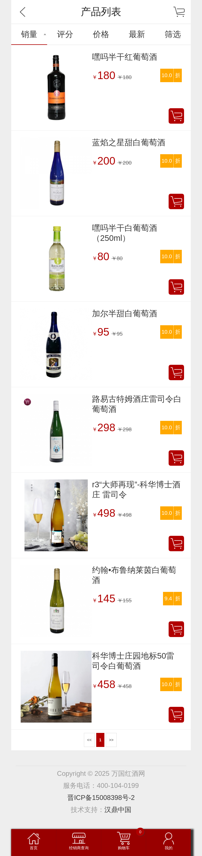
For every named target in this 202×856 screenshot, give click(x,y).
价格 (101, 34)
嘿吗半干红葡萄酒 (124, 56)
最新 (137, 34)
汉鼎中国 (117, 809)
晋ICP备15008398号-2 (101, 797)
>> (111, 740)
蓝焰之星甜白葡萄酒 (128, 142)
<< (89, 740)
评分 (65, 34)
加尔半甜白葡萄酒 (124, 313)
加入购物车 (176, 116)
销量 (29, 34)
